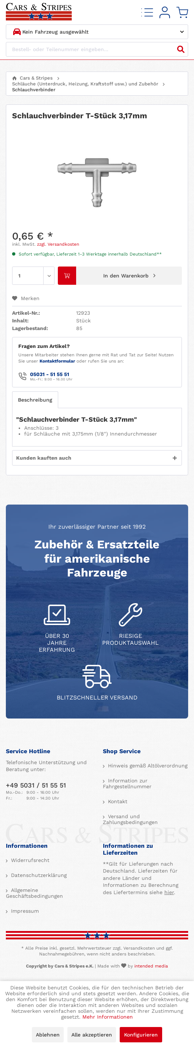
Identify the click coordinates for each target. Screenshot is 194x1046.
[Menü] (147, 12)
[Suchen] (181, 49)
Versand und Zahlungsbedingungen (130, 819)
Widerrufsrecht (29, 860)
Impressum (24, 911)
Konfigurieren (141, 1035)
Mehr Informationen (107, 1017)
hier (169, 892)
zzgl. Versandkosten (58, 244)
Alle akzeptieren (91, 1035)
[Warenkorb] (182, 12)
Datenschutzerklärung (38, 875)
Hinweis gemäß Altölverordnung (146, 766)
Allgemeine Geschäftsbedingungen (34, 893)
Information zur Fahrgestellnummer (127, 783)
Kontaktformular (57, 361)
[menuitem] (147, 12)
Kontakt (116, 801)
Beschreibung (35, 400)
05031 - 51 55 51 (49, 374)
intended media (151, 966)
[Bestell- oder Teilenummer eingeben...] (97, 49)
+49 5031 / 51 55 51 (36, 785)
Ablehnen (48, 1035)
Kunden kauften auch (43, 458)
